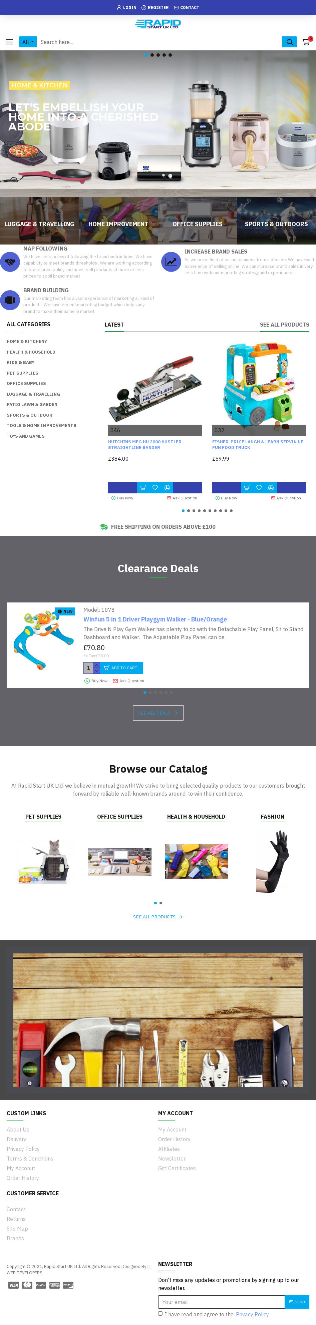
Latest (114, 324)
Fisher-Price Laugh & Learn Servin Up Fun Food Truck (258, 444)
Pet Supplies (43, 816)
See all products (284, 324)
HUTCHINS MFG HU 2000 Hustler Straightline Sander (145, 444)
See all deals (154, 713)
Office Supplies (119, 816)
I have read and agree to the (214, 1314)
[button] (183, 510)
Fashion (272, 816)
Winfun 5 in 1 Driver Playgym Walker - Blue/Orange (155, 619)
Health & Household (196, 816)
